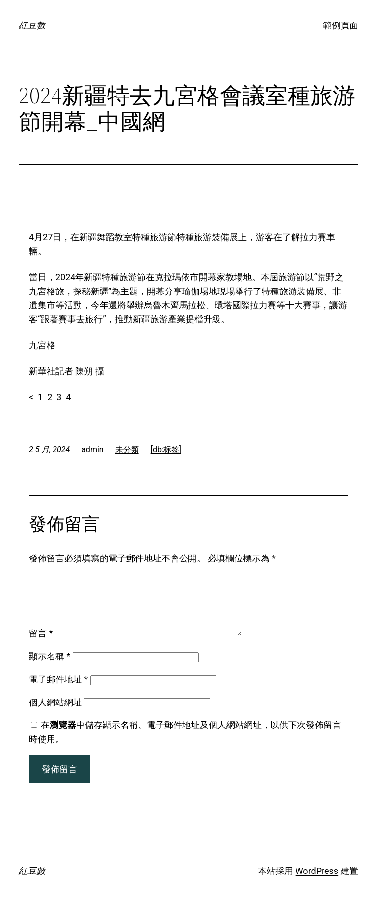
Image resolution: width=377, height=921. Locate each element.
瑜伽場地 (199, 291)
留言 (41, 645)
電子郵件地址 (58, 691)
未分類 (127, 449)
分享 (173, 291)
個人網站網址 (55, 714)
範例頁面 (340, 25)
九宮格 (42, 291)
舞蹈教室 (114, 237)
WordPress (317, 882)
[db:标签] (166, 449)
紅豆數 (32, 25)
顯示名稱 (49, 668)
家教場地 (234, 277)
